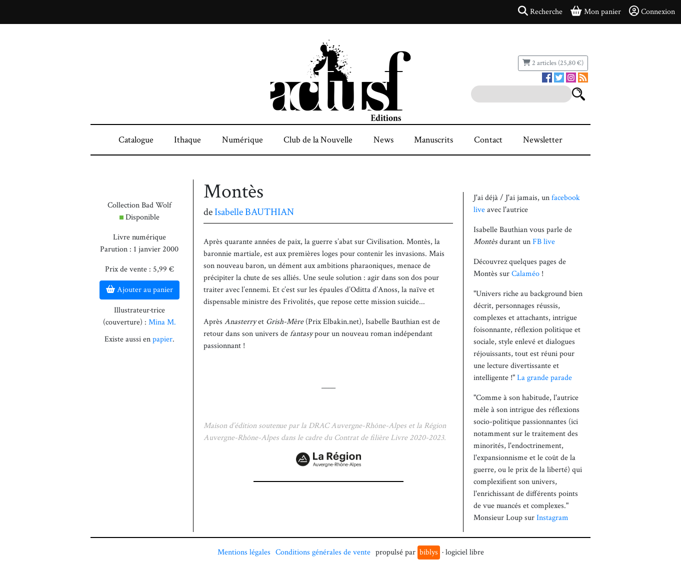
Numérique (242, 140)
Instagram (552, 517)
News (384, 140)
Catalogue (136, 140)
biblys (429, 552)
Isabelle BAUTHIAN (254, 212)
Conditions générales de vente (323, 552)
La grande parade (544, 377)
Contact (488, 140)
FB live (543, 241)
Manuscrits (433, 140)
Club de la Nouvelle (318, 140)
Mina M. (162, 322)
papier (162, 339)
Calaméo (526, 273)
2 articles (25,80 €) (553, 63)
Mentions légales (244, 552)
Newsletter (542, 140)
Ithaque (187, 140)
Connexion (652, 11)
